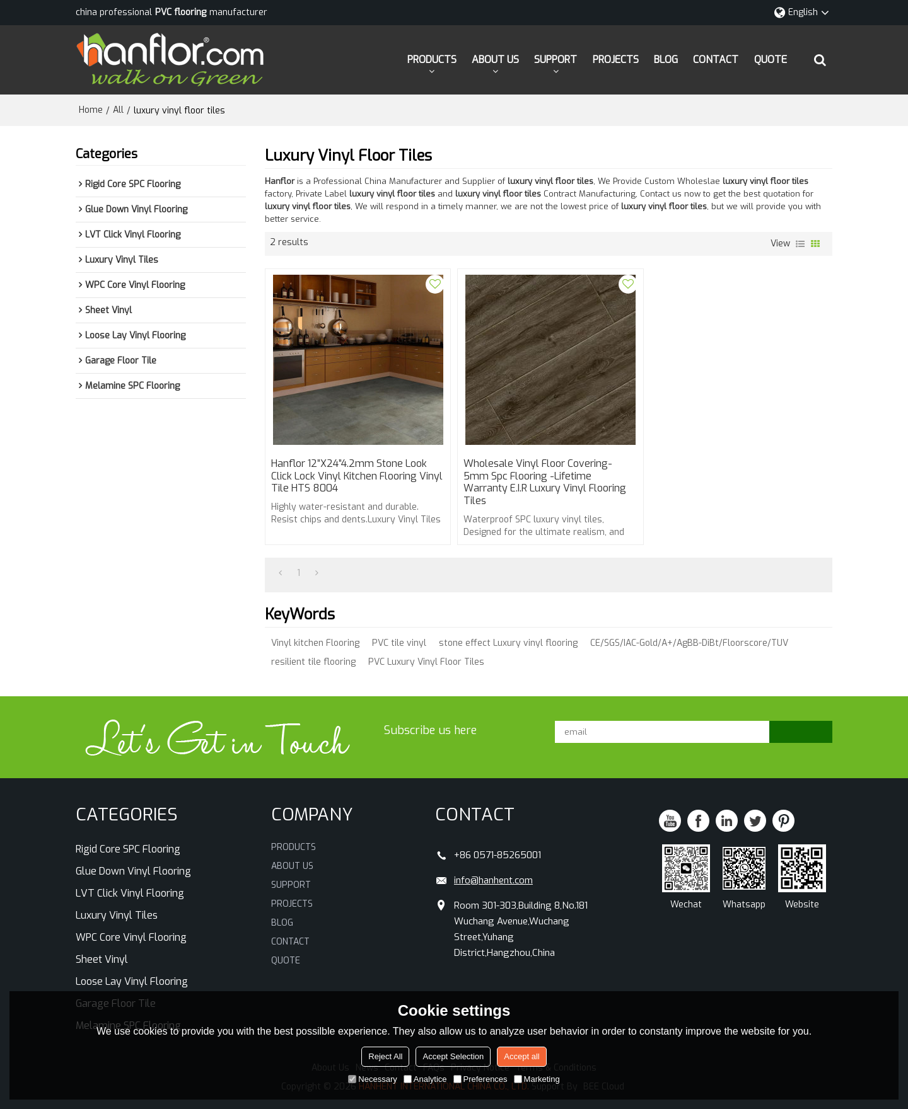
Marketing (537, 1079)
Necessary (372, 1079)
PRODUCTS (432, 59)
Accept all (521, 1056)
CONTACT (715, 59)
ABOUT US (495, 59)
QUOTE (770, 59)
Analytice (425, 1079)
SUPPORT (555, 59)
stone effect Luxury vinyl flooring (508, 644)
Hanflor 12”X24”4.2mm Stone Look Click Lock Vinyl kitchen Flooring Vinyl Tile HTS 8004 (357, 476)
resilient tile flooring (313, 663)
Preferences (480, 1079)
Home (91, 110)
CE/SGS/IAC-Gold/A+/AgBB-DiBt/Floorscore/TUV (689, 644)
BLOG (666, 59)
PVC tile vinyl (399, 644)
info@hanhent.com (493, 880)
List (800, 244)
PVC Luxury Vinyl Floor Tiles (426, 663)
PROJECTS (616, 59)
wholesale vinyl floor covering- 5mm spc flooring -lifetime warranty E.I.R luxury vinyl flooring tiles (544, 482)
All (118, 110)
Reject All (385, 1056)
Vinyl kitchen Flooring (315, 644)
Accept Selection (453, 1056)
